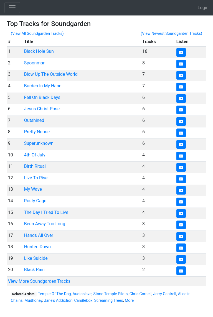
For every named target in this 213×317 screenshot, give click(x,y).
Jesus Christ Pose (42, 108)
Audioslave (82, 294)
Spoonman (34, 63)
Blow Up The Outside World (51, 74)
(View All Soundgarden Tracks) (37, 33)
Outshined (34, 120)
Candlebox (83, 300)
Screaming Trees (108, 300)
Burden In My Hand (43, 85)
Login (203, 7)
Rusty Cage (35, 200)
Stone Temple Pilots (110, 294)
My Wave (33, 189)
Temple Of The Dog (54, 294)
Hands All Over (38, 235)
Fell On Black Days (42, 97)
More (129, 300)
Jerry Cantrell (164, 294)
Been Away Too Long (44, 223)
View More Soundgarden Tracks (39, 281)
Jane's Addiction (58, 300)
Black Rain (34, 269)
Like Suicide (36, 258)
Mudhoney (33, 300)
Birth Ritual (35, 166)
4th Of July (34, 155)
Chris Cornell (140, 294)
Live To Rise (36, 177)
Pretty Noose (37, 131)
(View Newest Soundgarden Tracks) (171, 33)
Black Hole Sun (39, 51)
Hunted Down (37, 246)
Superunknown (39, 143)
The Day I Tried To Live (46, 212)
